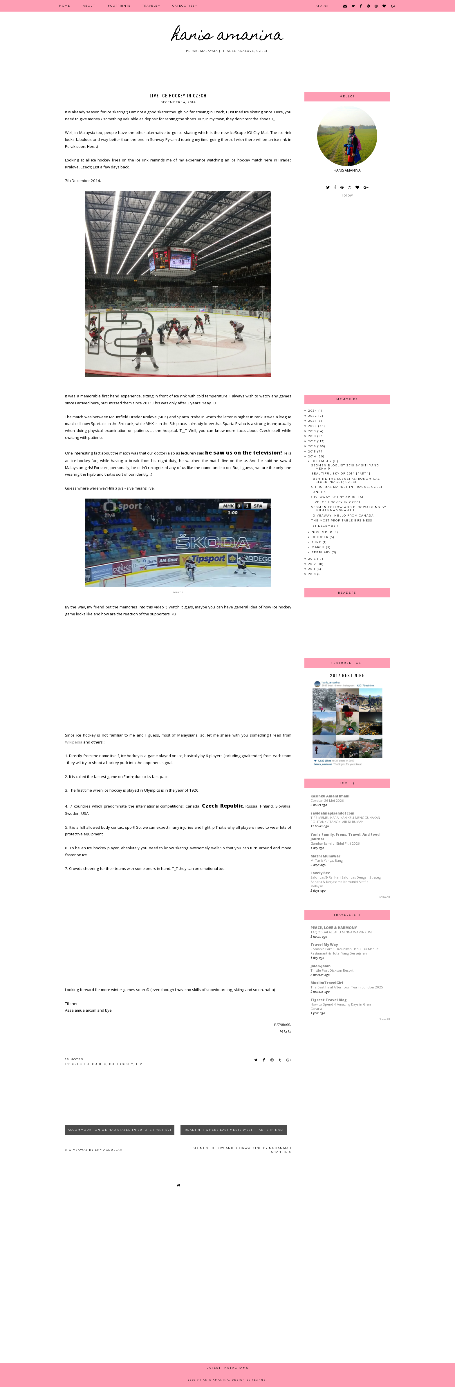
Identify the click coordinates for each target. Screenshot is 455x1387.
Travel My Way (324, 944)
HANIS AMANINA (227, 36)
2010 (312, 574)
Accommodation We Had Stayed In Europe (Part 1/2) (119, 1129)
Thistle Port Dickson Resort (331, 970)
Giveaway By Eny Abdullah (95, 1149)
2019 (312, 431)
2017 (312, 441)
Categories (183, 5)
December (322, 461)
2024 (313, 410)
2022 (313, 415)
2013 (312, 558)
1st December (324, 525)
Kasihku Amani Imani (329, 796)
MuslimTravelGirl (326, 982)
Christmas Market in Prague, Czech (347, 486)
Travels (150, 5)
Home (64, 5)
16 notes (74, 1059)
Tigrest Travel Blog (328, 999)
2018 (312, 436)
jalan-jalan (320, 966)
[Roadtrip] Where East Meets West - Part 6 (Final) (233, 1129)
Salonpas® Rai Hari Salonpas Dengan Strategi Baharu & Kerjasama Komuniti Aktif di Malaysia (346, 881)
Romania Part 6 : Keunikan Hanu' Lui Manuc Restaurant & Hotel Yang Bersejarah (344, 951)
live (140, 1064)
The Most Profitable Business (341, 520)
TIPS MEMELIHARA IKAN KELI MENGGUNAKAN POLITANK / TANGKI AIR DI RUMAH (345, 819)
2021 (312, 420)
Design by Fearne (249, 1379)
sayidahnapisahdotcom (332, 813)
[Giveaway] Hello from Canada (342, 515)
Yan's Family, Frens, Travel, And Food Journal (345, 836)
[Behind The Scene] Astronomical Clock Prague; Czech (345, 480)
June (317, 542)
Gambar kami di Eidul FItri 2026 (335, 843)
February (322, 552)
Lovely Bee (320, 872)
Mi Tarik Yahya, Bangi (327, 860)
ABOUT (89, 5)
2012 (312, 564)
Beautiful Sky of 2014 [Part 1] (341, 473)
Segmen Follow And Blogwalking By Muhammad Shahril (348, 509)
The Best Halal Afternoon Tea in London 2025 (346, 987)
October (321, 537)
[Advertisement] (227, 69)
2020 (313, 426)
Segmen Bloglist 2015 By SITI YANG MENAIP (345, 467)
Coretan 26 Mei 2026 (327, 800)
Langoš (318, 492)
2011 (312, 568)
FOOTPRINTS (119, 5)
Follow (347, 195)
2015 (312, 451)
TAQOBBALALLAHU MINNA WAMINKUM (341, 932)
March (319, 547)
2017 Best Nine (347, 675)
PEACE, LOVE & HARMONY (333, 927)
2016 (312, 446)
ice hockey (121, 1064)
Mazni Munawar (325, 856)
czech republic (89, 1064)
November (322, 532)
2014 (312, 456)
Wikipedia (73, 742)
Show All (385, 897)
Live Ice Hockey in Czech (336, 502)
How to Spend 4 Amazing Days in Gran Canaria (340, 1006)
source (178, 592)
